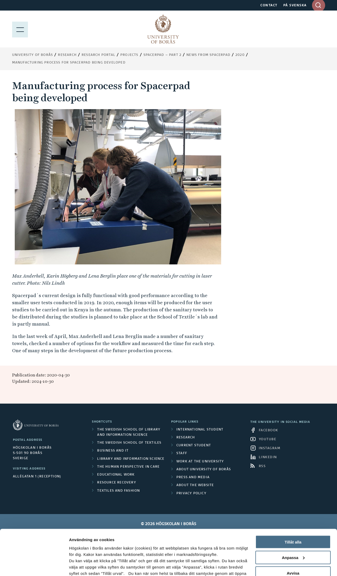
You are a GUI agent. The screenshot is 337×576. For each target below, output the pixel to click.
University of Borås (32, 55)
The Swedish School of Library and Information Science (128, 432)
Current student (193, 445)
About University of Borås (203, 469)
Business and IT (112, 451)
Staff (181, 453)
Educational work (116, 475)
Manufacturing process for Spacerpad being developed (69, 63)
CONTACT (268, 5)
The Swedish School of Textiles (129, 443)
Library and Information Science (130, 459)
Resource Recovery (116, 483)
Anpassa (293, 517)
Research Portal (98, 55)
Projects (129, 55)
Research (67, 55)
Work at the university (200, 461)
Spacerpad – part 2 (162, 55)
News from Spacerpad (208, 55)
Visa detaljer (80, 565)
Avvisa (293, 532)
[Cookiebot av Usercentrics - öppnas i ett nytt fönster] (34, 566)
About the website (195, 485)
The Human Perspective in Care (128, 467)
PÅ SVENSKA (295, 5)
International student (199, 430)
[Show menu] (20, 29)
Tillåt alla (293, 501)
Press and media (193, 477)
